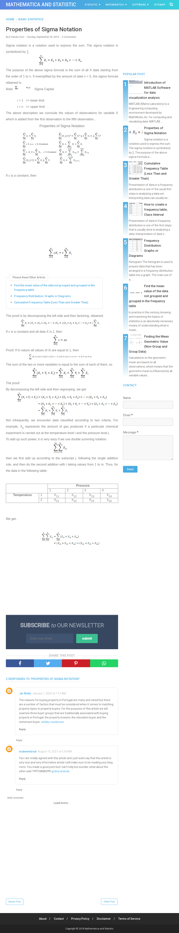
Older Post (109, 901)
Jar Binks (25, 693)
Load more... (62, 802)
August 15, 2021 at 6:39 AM (55, 751)
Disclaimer (104, 918)
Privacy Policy (80, 918)
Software (139, 4)
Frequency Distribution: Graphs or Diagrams (42, 296)
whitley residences (52, 722)
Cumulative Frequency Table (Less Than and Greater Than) (51, 302)
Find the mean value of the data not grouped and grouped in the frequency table (54, 287)
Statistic (91, 4)
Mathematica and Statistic (41, 4)
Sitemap (159, 4)
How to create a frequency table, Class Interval (155, 209)
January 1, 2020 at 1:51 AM (49, 693)
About (42, 918)
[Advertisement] (62, 216)
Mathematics (115, 4)
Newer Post (14, 901)
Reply (22, 729)
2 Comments (69, 36)
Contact (59, 918)
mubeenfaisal (28, 751)
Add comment (15, 797)
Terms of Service (129, 918)
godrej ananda (60, 771)
